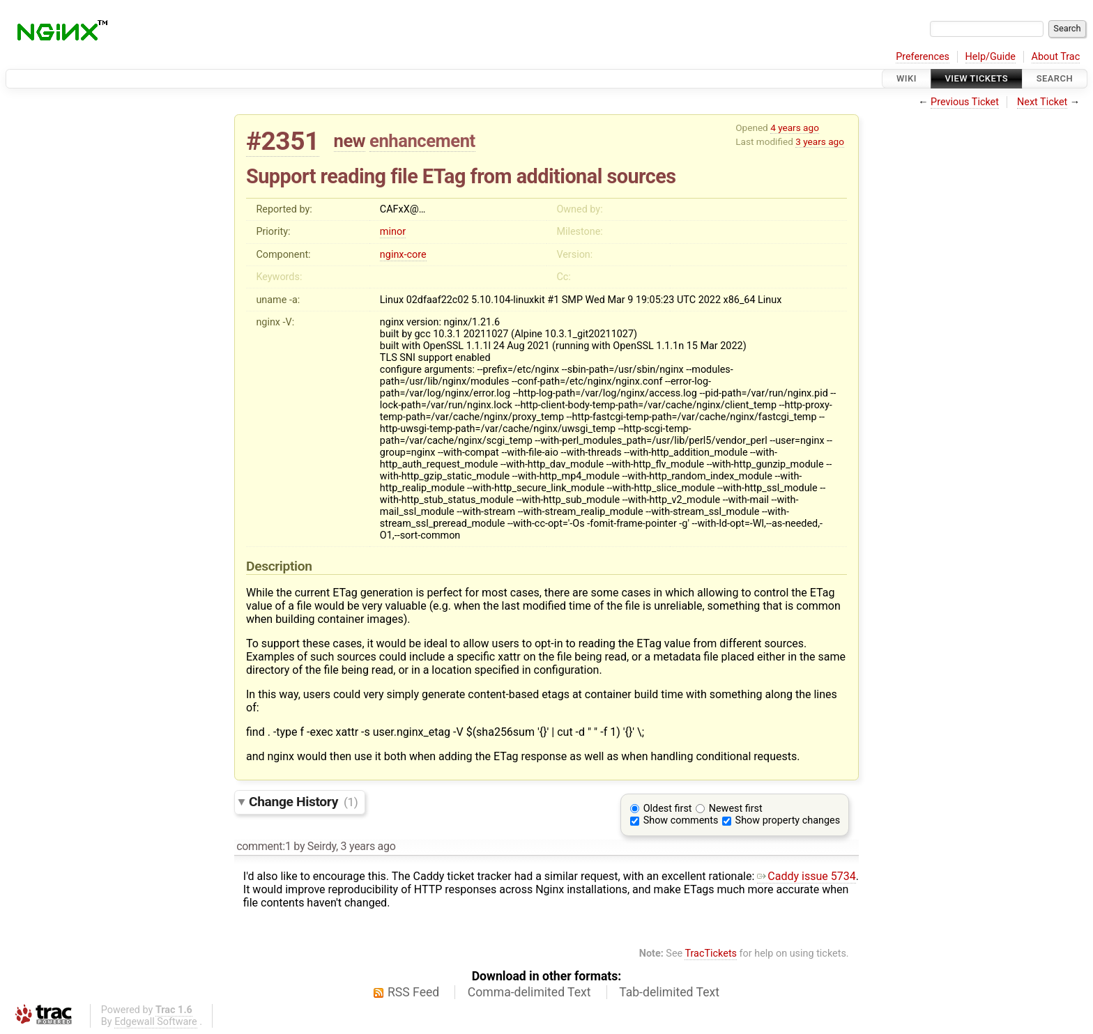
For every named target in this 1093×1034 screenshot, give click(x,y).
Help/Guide (990, 57)
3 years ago (819, 141)
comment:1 (263, 846)
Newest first (736, 809)
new (350, 140)
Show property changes (787, 820)
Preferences (922, 57)
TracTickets (711, 953)
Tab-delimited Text (669, 992)
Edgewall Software (155, 1022)
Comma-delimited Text (529, 992)
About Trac (1056, 57)
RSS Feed (413, 992)
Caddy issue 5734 (806, 876)
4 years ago (794, 127)
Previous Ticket (965, 102)
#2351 (282, 141)
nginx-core (403, 255)
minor (393, 232)
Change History (303, 802)
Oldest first (667, 809)
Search (1055, 78)
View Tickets (976, 78)
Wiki (906, 78)
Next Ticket (1042, 102)
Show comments (681, 820)
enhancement (422, 140)
